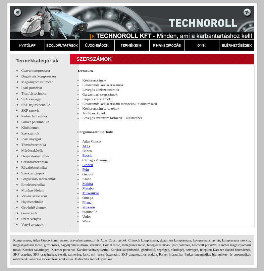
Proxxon (89, 207)
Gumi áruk (29, 213)
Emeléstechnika (33, 184)
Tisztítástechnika (33, 93)
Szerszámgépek (32, 173)
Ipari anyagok (31, 139)
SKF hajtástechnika (35, 105)
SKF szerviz (30, 110)
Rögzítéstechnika (34, 167)
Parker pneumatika (35, 122)
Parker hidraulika (34, 116)
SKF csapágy (31, 99)
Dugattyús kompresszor (38, 76)
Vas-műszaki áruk (34, 196)
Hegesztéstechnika (35, 156)
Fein (86, 169)
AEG (86, 146)
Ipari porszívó (31, 88)
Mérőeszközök (32, 150)
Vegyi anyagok (32, 224)
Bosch (87, 155)
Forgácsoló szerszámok (38, 179)
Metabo (88, 188)
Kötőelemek (30, 127)
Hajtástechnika (32, 202)
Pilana (87, 202)
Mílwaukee (91, 193)
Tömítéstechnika (33, 145)
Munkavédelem (32, 190)
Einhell (88, 165)
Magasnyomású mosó (37, 82)
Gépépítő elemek (34, 207)
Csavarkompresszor (36, 70)
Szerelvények (31, 219)
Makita (88, 183)
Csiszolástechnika (34, 162)
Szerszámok (30, 133)
